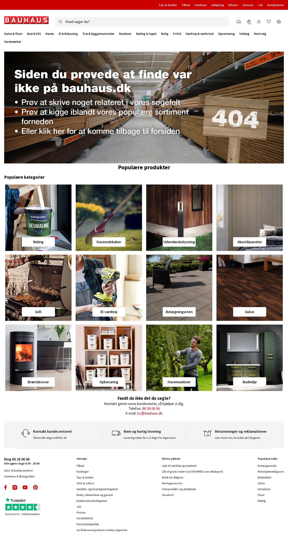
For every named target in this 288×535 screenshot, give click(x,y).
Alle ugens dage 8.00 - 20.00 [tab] (21, 461)
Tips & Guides (168, 5)
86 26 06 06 (151, 408)
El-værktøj (109, 311)
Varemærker (12, 42)
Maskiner (125, 34)
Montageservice (172, 483)
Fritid (177, 34)
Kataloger (83, 471)
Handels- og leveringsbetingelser (97, 489)
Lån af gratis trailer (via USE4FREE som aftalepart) (192, 471)
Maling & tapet (146, 34)
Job (260, 5)
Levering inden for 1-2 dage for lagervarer (150, 438)
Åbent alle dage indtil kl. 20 (49, 438)
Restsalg (260, 34)
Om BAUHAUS (85, 518)
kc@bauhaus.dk (149, 413)
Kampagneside (267, 466)
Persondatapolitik (88, 524)
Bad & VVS (34, 34)
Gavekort (168, 495)
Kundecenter (275, 5)
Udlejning (217, 5)
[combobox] (142, 22)
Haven (49, 34)
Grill (38, 311)
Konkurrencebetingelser (92, 501)
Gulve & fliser (13, 34)
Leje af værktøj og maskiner (179, 466)
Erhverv (233, 5)
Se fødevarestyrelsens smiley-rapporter (102, 530)
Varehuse (201, 5)
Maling (38, 241)
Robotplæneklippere (271, 471)
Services (248, 5)
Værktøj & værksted (200, 34)
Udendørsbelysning (179, 241)
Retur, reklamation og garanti (95, 495)
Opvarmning (226, 34)
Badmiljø (250, 381)
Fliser (261, 495)
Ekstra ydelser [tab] (171, 458)
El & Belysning (68, 34)
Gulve (249, 311)
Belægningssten (179, 311)
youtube (25, 487)
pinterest (35, 487)
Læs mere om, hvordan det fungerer (237, 438)
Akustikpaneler (250, 241)
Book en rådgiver (173, 477)
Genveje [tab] (82, 458)
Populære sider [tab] (267, 458)
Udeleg (244, 34)
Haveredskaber (109, 241)
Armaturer (264, 489)
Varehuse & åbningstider (19, 476)
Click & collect (85, 483)
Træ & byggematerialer (98, 34)
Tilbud (185, 5)
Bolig (165, 34)
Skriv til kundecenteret (18, 470)
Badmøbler (265, 477)
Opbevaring (108, 381)
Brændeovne (38, 381)
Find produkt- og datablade (179, 489)
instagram (15, 487)
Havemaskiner (179, 381)
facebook (5, 487)
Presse (81, 512)
